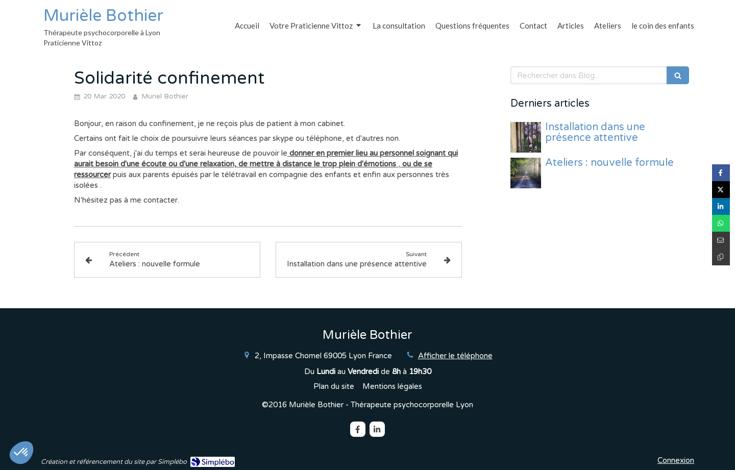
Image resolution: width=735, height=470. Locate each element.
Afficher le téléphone (455, 355)
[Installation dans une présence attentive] (525, 137)
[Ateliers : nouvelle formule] (525, 173)
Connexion (675, 460)
